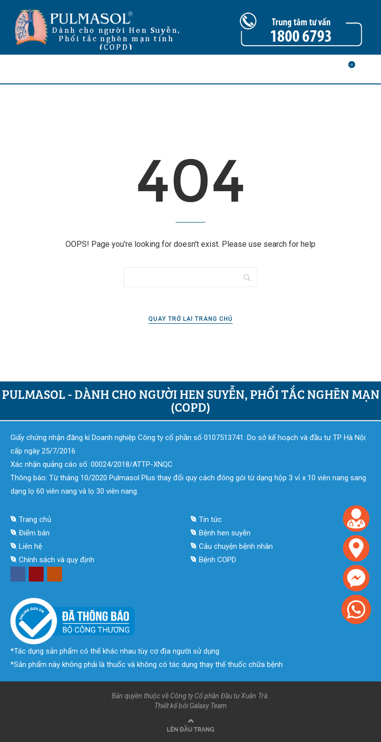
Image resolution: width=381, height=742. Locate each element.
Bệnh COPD (217, 559)
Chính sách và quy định (56, 559)
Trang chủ (35, 519)
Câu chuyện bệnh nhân (236, 546)
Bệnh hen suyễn (225, 532)
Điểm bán (34, 532)
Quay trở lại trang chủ (190, 318)
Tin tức (210, 519)
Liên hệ (30, 546)
